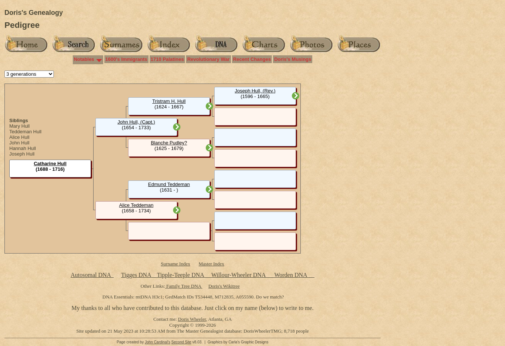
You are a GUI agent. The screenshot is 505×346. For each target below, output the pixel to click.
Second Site (181, 342)
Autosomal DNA (92, 275)
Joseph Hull (22, 154)
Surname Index (175, 264)
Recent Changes (252, 59)
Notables (84, 59)
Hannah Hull (22, 148)
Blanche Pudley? (169, 143)
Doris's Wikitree (224, 286)
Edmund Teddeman (169, 184)
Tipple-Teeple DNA (180, 275)
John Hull (19, 143)
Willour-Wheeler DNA (239, 275)
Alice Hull (19, 137)
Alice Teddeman (136, 205)
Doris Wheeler (192, 319)
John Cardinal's (157, 342)
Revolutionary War (208, 59)
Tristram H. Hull (169, 101)
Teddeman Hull (25, 131)
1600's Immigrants (126, 59)
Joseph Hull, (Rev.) (255, 91)
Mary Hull (19, 126)
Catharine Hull (50, 163)
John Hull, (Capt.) (136, 122)
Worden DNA (291, 275)
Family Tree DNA (183, 286)
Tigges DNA (136, 275)
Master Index (211, 264)
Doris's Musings (292, 59)
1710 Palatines (167, 59)
